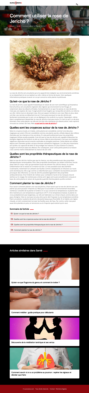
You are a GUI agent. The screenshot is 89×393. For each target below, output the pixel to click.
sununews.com (29, 389)
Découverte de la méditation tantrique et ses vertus (32, 342)
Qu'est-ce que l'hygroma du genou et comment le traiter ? (35, 282)
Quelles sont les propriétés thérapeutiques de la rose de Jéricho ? (37, 225)
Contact (52, 389)
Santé (18, 26)
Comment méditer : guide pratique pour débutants (32, 312)
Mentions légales (61, 389)
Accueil (12, 26)
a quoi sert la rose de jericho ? (46, 123)
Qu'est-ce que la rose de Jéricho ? (25, 214)
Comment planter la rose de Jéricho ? (26, 230)
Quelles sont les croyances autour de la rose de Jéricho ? (33, 219)
